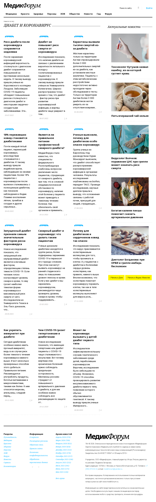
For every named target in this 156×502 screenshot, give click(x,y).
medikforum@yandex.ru (113, 466)
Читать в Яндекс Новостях (139, 275)
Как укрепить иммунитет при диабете (14, 330)
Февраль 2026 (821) (64, 440)
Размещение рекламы (39, 437)
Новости (88, 14)
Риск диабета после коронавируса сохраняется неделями (17, 46)
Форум (108, 14)
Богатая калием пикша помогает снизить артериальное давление (127, 212)
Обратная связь (36, 441)
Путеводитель (10, 434)
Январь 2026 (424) (63, 443)
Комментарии (10, 463)
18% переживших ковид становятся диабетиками (15, 137)
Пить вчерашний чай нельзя (129, 115)
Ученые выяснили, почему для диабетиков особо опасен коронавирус (86, 138)
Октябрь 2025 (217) (64, 453)
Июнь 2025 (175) (62, 465)
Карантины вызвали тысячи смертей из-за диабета (86, 45)
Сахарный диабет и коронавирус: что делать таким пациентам (51, 233)
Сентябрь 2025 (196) (64, 456)
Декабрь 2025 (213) (64, 446)
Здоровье (38, 14)
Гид (99, 14)
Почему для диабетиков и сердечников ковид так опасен (86, 233)
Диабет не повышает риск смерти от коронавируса (48, 46)
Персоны (51, 14)
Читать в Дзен (117, 275)
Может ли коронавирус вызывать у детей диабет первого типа (85, 334)
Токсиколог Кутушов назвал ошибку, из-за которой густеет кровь (129, 70)
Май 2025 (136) (62, 468)
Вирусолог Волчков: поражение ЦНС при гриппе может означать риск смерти (129, 162)
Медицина (11, 14)
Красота (25, 14)
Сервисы (7, 459)
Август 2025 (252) (63, 459)
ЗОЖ (62, 14)
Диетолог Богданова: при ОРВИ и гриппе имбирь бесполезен (128, 261)
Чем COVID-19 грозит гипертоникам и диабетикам (51, 330)
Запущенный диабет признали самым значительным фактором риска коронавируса (17, 235)
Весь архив (60, 475)
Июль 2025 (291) (62, 462)
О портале (34, 434)
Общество (74, 14)
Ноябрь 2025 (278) (63, 449)
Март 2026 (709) (63, 437)
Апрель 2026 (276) (63, 434)
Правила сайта (36, 445)
